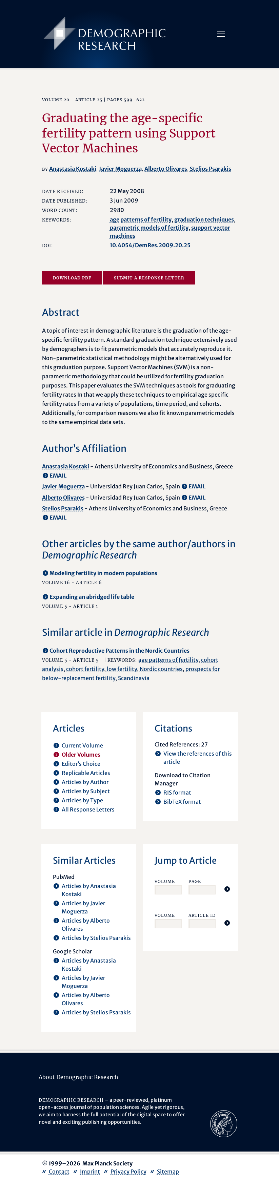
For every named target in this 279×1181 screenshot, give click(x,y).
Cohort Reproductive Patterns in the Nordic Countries (119, 650)
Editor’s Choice (81, 763)
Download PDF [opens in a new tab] (72, 277)
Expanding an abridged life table (91, 596)
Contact (59, 1171)
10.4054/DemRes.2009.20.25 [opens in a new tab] (150, 245)
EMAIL (58, 475)
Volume (165, 881)
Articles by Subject (86, 791)
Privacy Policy (128, 1171)
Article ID (202, 915)
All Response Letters (88, 809)
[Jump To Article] (227, 889)
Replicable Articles (86, 772)
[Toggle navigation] (221, 33)
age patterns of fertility (141, 219)
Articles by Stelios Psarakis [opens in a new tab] (96, 937)
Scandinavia (134, 678)
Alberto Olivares (165, 168)
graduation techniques (204, 219)
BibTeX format (182, 801)
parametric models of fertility (149, 227)
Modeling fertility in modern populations (103, 573)
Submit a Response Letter (149, 277)
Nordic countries (161, 669)
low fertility (122, 669)
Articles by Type (82, 800)
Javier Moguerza (120, 168)
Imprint (90, 1171)
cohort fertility (85, 669)
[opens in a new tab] (223, 1123)
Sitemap (168, 1171)
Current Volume (82, 745)
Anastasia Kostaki (72, 168)
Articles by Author (85, 782)
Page (194, 881)
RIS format (177, 792)
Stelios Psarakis (210, 168)
